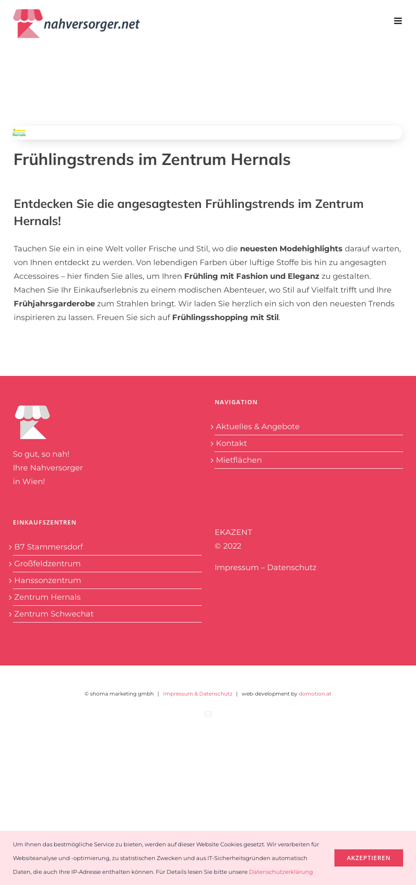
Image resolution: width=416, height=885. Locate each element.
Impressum (237, 567)
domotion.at (315, 693)
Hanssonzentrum (47, 580)
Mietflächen (239, 460)
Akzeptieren (369, 858)
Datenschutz (291, 567)
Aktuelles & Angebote (258, 426)
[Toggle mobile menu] (398, 20)
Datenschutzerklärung (281, 871)
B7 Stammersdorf (48, 547)
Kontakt (231, 443)
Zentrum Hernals (47, 597)
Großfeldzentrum (47, 563)
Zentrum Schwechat (54, 614)
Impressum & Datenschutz (197, 693)
